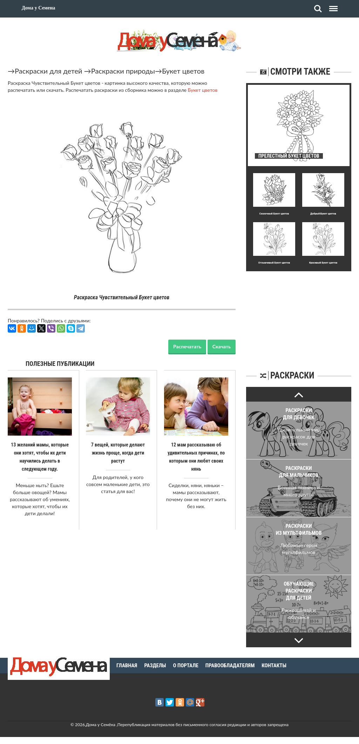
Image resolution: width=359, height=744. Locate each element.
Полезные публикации (60, 363)
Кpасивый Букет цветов (323, 262)
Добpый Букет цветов (323, 213)
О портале (185, 665)
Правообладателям (230, 665)
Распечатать (187, 346)
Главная (126, 665)
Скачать (221, 346)
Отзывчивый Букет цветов (274, 262)
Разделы (155, 665)
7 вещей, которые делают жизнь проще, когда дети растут (118, 452)
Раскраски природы (123, 71)
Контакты (274, 665)
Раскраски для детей (48, 71)
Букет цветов (183, 71)
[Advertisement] (298, 315)
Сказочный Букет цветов (274, 213)
